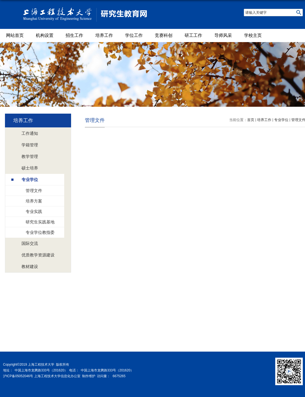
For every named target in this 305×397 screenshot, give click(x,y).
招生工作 (74, 35)
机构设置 (44, 35)
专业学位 (281, 120)
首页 (250, 120)
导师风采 (223, 35)
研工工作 (193, 35)
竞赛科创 (163, 35)
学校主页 (253, 35)
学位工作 (134, 35)
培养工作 (104, 35)
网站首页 (15, 35)
